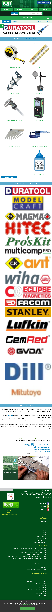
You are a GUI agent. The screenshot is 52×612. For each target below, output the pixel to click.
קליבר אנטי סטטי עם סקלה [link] (42, 450)
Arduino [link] (44, 523)
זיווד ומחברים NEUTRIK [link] (40, 542)
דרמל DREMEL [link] (42, 540)
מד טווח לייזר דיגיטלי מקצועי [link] (42, 448)
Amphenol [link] (43, 521)
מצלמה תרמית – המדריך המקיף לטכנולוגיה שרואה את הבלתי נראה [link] (29, 548)
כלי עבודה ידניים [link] (32, 39)
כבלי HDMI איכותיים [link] (41, 583)
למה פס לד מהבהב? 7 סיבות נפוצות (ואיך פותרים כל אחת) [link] (32, 560)
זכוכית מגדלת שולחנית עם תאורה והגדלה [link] (35, 580)
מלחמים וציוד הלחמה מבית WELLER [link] (37, 589)
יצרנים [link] (32, 10)
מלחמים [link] (44, 528)
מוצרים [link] (45, 10)
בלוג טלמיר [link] (44, 506)
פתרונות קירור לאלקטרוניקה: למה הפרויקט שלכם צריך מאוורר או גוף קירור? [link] (27, 556)
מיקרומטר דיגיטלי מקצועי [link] (42, 452)
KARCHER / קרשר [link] (41, 536)
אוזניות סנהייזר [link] (42, 587)
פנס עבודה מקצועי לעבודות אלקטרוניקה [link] (36, 554)
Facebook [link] (44, 503)
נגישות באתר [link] (9, 510)
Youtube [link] (45, 509)
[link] (7, 4)
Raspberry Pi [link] (42, 525)
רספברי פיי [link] (43, 567)
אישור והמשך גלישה (27, 608)
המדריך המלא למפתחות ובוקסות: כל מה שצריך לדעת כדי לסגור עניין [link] (29, 558)
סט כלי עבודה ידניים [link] (41, 593)
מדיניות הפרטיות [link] (27, 604)
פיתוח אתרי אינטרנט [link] (7, 490)
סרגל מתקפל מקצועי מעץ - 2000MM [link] (39, 446)
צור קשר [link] (6, 10)
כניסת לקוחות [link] (6, 21)
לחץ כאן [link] (44, 21)
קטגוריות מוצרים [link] (27, 18)
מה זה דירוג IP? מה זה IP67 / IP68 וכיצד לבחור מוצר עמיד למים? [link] (30, 562)
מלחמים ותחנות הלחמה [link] (40, 538)
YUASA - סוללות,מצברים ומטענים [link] (37, 576)
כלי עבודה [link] (43, 532)
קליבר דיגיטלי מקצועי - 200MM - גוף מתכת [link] (37, 444)
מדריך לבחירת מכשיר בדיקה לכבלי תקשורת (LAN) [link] (33, 552)
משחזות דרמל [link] (42, 595)
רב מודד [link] (44, 527)
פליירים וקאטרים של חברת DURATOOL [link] (36, 581)
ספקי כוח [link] (43, 534)
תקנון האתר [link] (10, 512)
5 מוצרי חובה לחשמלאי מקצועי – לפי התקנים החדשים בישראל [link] (30, 564)
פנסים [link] (44, 530)
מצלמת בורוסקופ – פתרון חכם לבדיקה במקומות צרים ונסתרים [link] (31, 565)
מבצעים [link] (19, 10)
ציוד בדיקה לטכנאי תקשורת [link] (39, 550)
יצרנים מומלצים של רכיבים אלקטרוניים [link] (36, 569)
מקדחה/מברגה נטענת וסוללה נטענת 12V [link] (35, 578)
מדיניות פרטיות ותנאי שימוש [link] (9, 514)
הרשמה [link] (15, 21)
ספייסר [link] (44, 591)
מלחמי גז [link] (43, 585)
